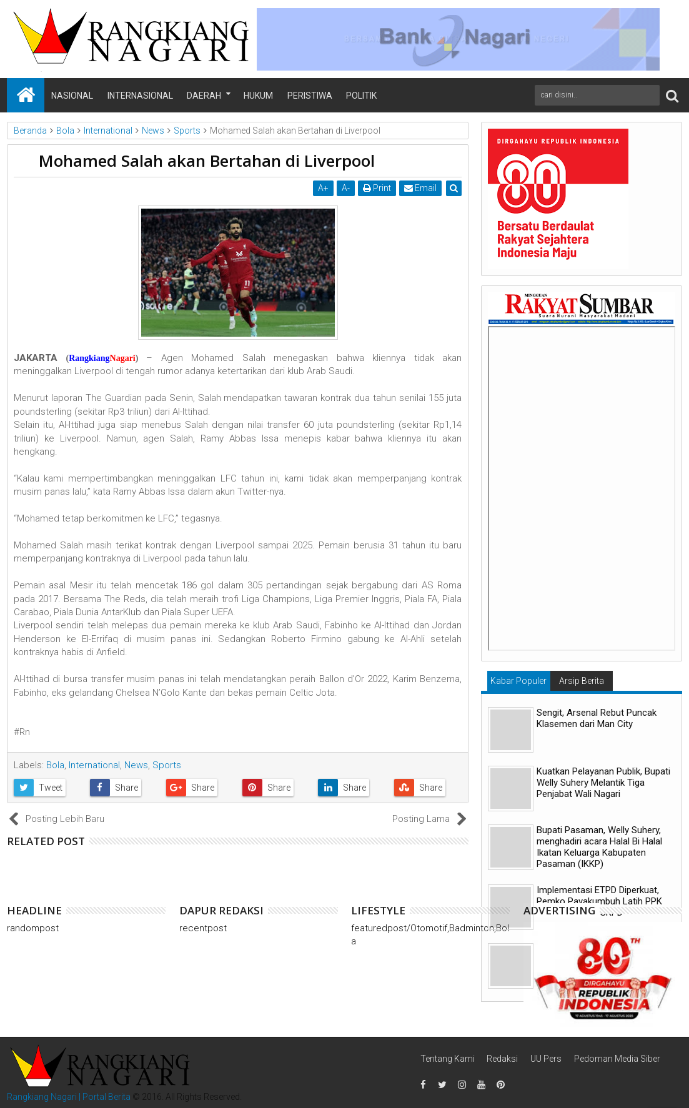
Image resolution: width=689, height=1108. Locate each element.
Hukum (258, 96)
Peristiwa (309, 96)
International (94, 765)
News (136, 765)
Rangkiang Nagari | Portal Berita (69, 1097)
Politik (361, 96)
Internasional (140, 96)
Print (377, 188)
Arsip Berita (581, 681)
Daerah (204, 96)
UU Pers (546, 1059)
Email (420, 188)
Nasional (72, 96)
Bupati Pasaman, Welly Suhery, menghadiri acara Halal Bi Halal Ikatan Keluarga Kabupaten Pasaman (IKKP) (599, 846)
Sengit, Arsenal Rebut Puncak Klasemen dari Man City (597, 718)
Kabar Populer (518, 681)
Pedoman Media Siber (617, 1059)
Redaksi (502, 1059)
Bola (55, 765)
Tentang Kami (447, 1059)
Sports (166, 765)
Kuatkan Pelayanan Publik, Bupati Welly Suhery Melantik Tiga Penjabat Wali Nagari (603, 782)
